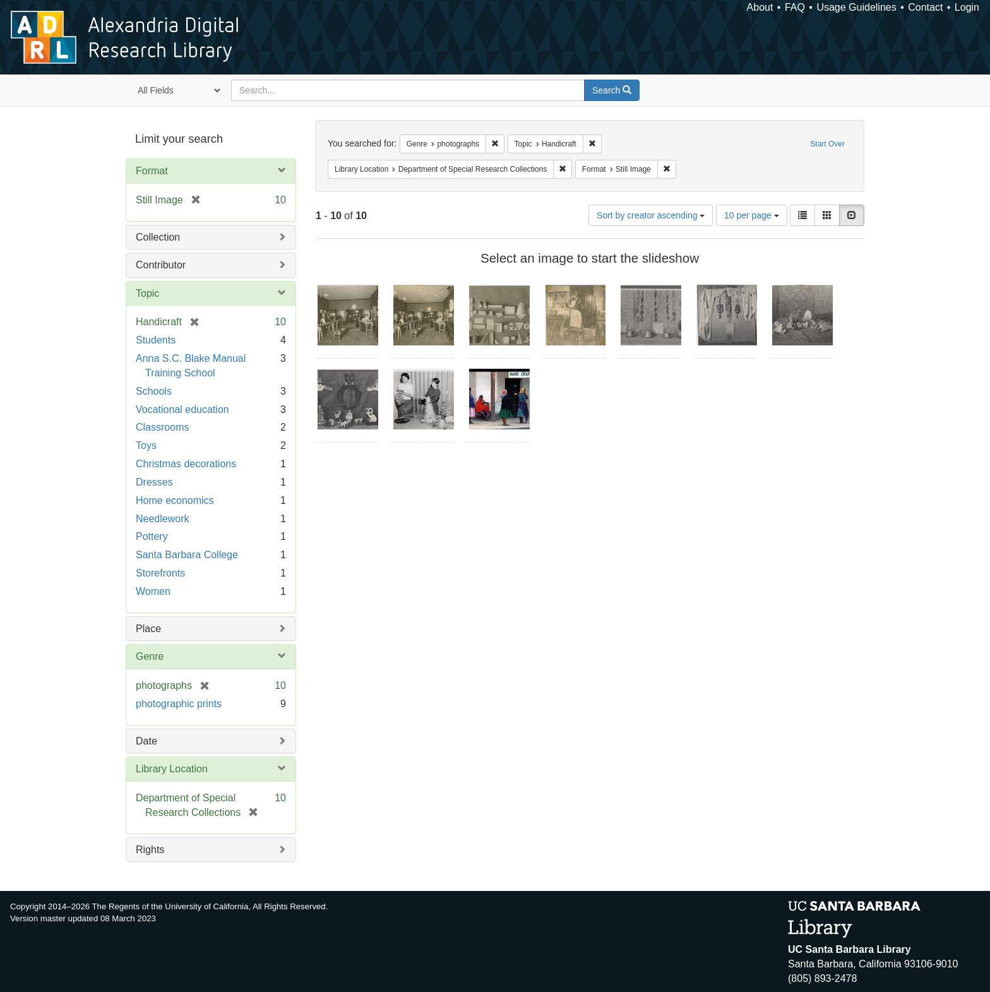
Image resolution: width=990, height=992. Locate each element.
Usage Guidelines (856, 7)
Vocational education (182, 409)
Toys (146, 445)
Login (967, 7)
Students (156, 340)
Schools (154, 391)
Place (148, 628)
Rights (150, 849)
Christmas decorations (186, 463)
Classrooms (162, 427)
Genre (150, 656)
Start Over (827, 144)
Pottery (152, 536)
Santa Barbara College (187, 554)
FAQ (795, 7)
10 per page (751, 215)
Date (146, 741)
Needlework (162, 518)
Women (153, 591)
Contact (925, 7)
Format (152, 170)
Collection (158, 237)
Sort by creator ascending (651, 215)
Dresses (154, 482)
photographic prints (179, 703)
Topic (147, 293)
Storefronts (160, 573)
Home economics (175, 500)
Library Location (172, 768)
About (760, 7)
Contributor (161, 265)
